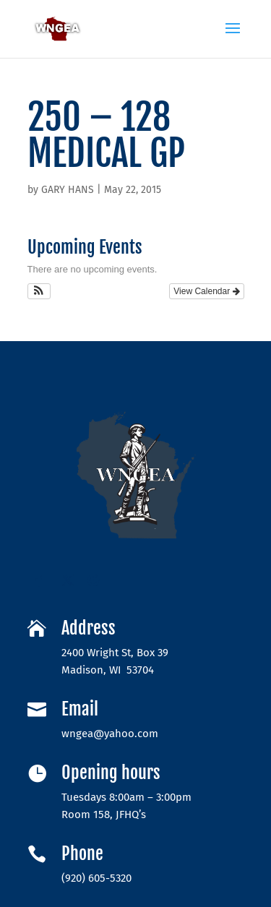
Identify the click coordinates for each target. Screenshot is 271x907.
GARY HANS (67, 190)
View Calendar (206, 291)
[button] (39, 291)
